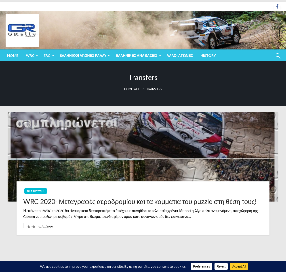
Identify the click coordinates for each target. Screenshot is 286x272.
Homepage (132, 89)
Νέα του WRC (35, 190)
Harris (31, 226)
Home (12, 55)
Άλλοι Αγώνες (179, 55)
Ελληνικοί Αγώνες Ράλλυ (83, 55)
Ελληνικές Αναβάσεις (137, 55)
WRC (30, 55)
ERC (47, 55)
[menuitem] (12, 55)
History (208, 55)
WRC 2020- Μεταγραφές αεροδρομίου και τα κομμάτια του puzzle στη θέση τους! (140, 201)
